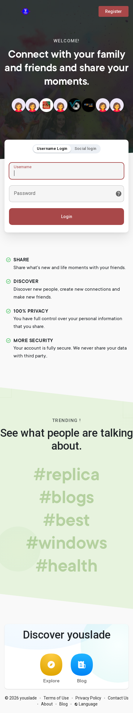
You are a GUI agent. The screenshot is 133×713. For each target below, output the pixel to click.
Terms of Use (56, 698)
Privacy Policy (88, 698)
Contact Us (118, 698)
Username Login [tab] (52, 148)
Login (66, 216)
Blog (82, 669)
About (47, 704)
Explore (51, 669)
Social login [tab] (85, 148)
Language (86, 704)
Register (113, 11)
